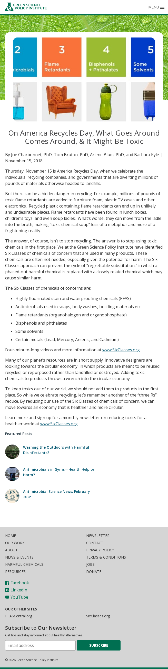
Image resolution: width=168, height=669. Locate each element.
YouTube (16, 597)
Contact (94, 542)
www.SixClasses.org (121, 350)
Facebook (17, 583)
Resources (15, 571)
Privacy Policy (100, 550)
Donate (93, 571)
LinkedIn (16, 590)
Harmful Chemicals (24, 564)
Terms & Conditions (106, 557)
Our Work (15, 542)
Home (10, 535)
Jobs (90, 564)
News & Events (19, 557)
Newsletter (98, 535)
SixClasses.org (98, 616)
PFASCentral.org (18, 616)
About (11, 550)
